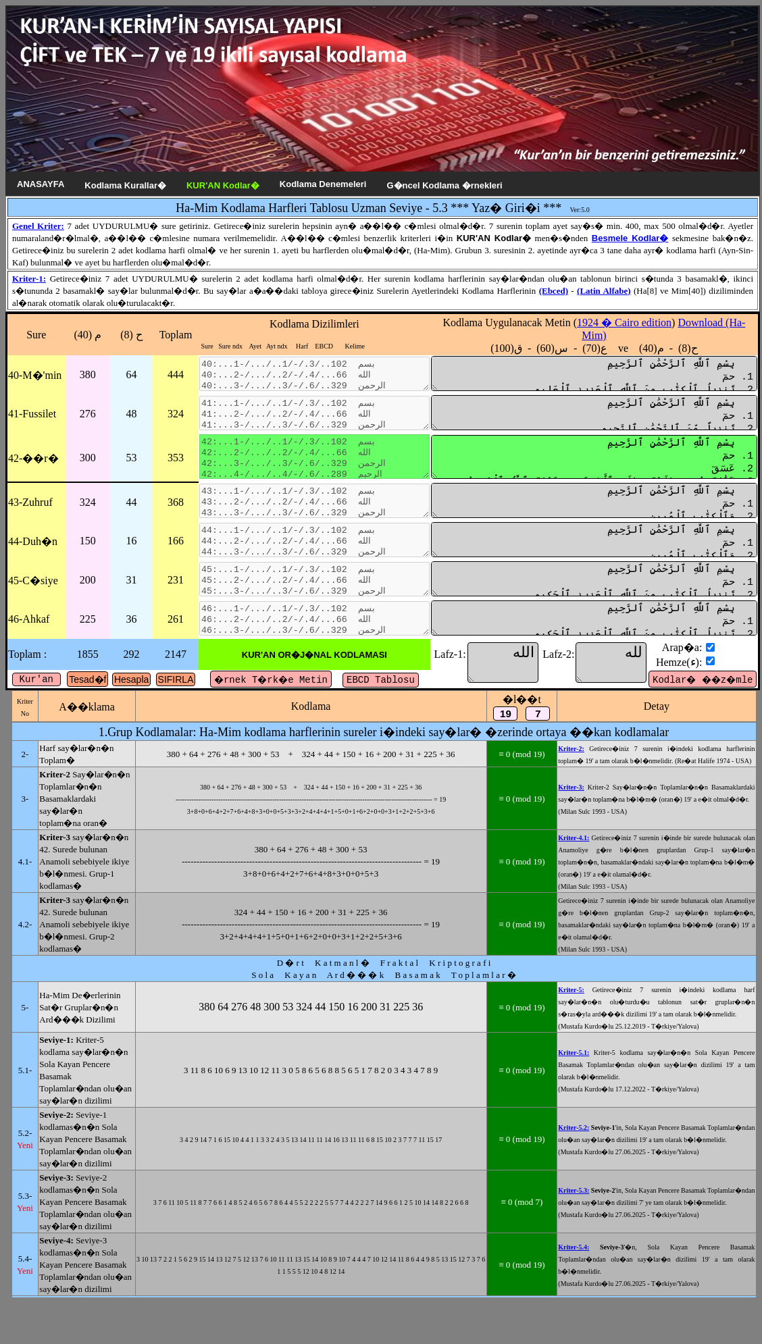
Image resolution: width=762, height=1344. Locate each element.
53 (129, 472)
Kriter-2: (597, 789)
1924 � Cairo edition (648, 322)
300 (86, 472)
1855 (86, 694)
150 (86, 567)
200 (86, 612)
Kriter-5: (597, 1079)
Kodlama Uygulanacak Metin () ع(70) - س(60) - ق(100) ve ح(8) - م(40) (606, 335)
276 (86, 422)
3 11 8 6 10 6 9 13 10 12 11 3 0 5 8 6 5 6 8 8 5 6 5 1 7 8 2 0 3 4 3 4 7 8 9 (324, 1184)
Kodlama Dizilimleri (325, 324)
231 (174, 612)
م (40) (86, 334)
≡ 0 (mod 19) (552, 801)
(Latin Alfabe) (604, 291)
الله (520, 703)
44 (129, 523)
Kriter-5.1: (599, 1166)
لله (616, 703)
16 (129, 567)
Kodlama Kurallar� (125, 185)
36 (129, 657)
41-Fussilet (32, 422)
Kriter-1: (29, 279)
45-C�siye (33, 613)
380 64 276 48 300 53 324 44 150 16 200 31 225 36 (323, 1102)
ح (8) (130, 334)
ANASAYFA (40, 184)
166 (174, 567)
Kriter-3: (597, 840)
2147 (173, 694)
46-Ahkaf (28, 657)
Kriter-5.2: (599, 1259)
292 (130, 694)
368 (174, 523)
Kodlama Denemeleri (323, 184)
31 (129, 612)
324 (174, 422)
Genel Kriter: (38, 226)
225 (86, 657)
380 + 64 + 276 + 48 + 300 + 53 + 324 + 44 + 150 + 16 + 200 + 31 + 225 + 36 (324, 801)
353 (174, 472)
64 (129, 377)
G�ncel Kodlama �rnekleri (444, 185)
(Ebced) (553, 291)
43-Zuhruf (30, 523)
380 (86, 377)
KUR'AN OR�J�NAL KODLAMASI (325, 695)
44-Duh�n (32, 568)
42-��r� (33, 473)
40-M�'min (34, 378)
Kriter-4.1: (599, 908)
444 (174, 377)
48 (129, 422)
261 (174, 657)
